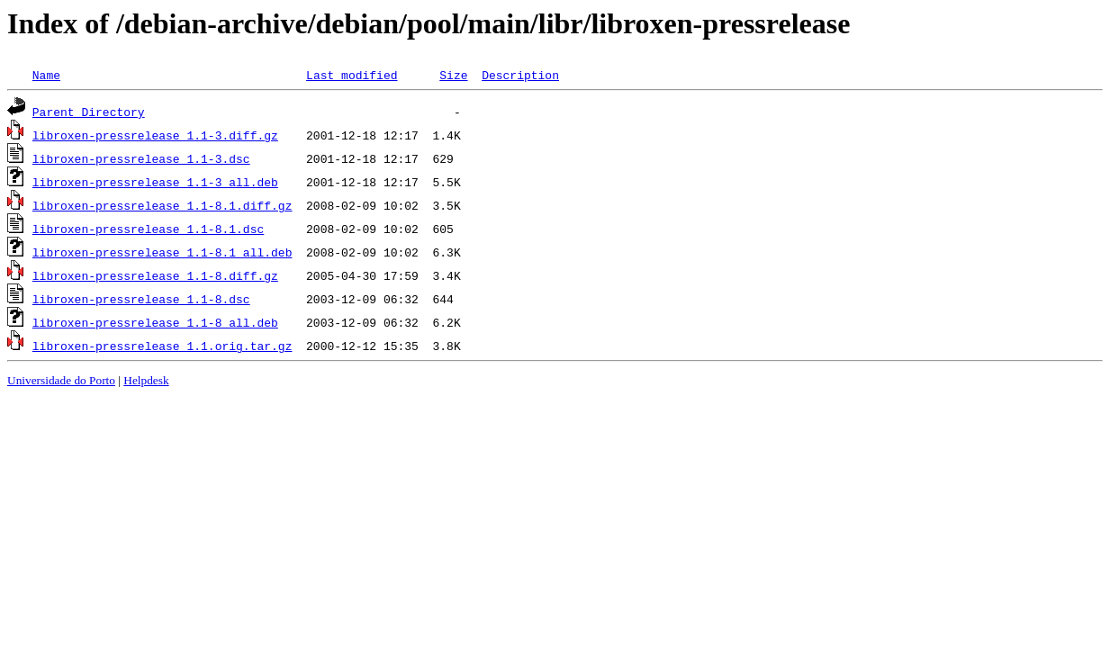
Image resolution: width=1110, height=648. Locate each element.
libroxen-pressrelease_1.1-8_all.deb (155, 322)
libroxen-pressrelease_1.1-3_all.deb (155, 182)
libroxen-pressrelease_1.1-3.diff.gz (155, 135)
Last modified (351, 75)
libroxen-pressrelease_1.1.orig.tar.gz (162, 346)
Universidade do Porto (61, 380)
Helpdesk (145, 380)
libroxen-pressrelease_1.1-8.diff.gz (155, 275)
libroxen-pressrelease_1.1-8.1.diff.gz (162, 205)
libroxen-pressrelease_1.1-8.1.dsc (148, 228)
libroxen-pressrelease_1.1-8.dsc (141, 299)
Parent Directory (88, 112)
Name (46, 75)
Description (520, 75)
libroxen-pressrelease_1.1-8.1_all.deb (162, 252)
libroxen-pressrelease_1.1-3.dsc (141, 158)
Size (453, 75)
